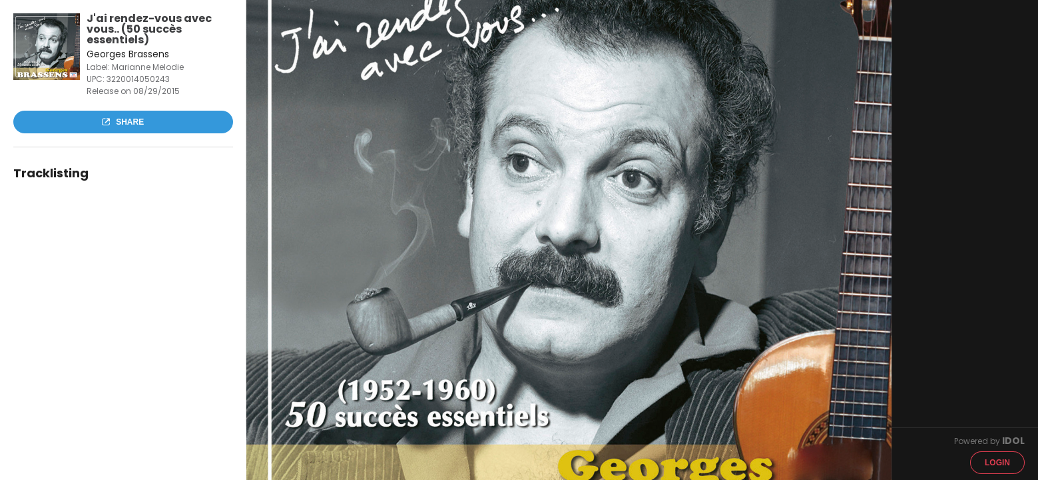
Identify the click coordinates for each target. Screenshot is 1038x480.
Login (997, 462)
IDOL (1013, 440)
